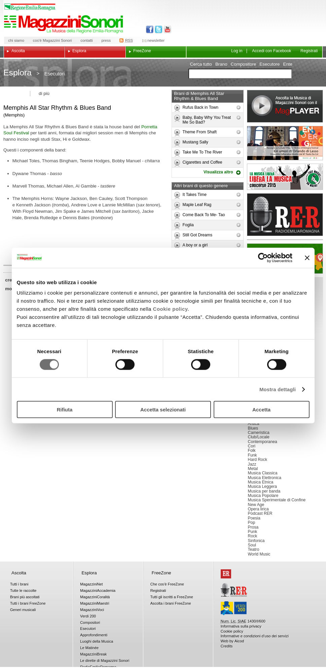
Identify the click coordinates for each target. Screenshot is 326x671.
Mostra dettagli (277, 389)
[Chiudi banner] (307, 257)
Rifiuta (65, 409)
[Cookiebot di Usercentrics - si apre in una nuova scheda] (262, 258)
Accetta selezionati (163, 409)
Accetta (261, 409)
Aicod (239, 641)
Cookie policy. (171, 309)
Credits (227, 646)
